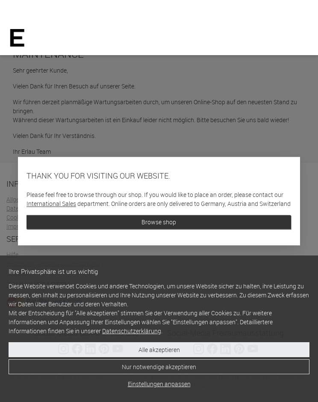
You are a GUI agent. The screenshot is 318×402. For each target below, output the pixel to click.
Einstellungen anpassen (159, 384)
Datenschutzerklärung (131, 331)
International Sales (51, 204)
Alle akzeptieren (159, 350)
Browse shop (158, 222)
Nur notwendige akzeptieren (159, 367)
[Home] (17, 38)
